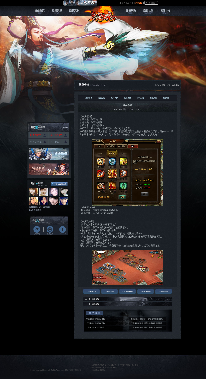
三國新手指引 (145, 291)
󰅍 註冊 (130, 3)
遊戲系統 (175, 85)
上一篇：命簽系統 (92, 299)
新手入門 (114, 98)
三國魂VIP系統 (127, 291)
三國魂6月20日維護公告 (95, 327)
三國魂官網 (92, 291)
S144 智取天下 (56, 142)
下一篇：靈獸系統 (92, 304)
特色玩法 (140, 98)
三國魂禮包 (163, 291)
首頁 (168, 85)
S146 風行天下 (56, 135)
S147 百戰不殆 (35, 135)
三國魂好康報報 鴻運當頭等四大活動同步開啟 (146, 323)
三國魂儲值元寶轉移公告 (95, 319)
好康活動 (101, 98)
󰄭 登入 (122, 3)
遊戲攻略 (166, 98)
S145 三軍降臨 (35, 142)
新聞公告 (88, 98)
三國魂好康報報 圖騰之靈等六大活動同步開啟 (146, 327)
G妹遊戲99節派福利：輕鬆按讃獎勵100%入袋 (147, 319)
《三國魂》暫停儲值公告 (95, 323)
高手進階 (127, 98)
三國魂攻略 (110, 291)
